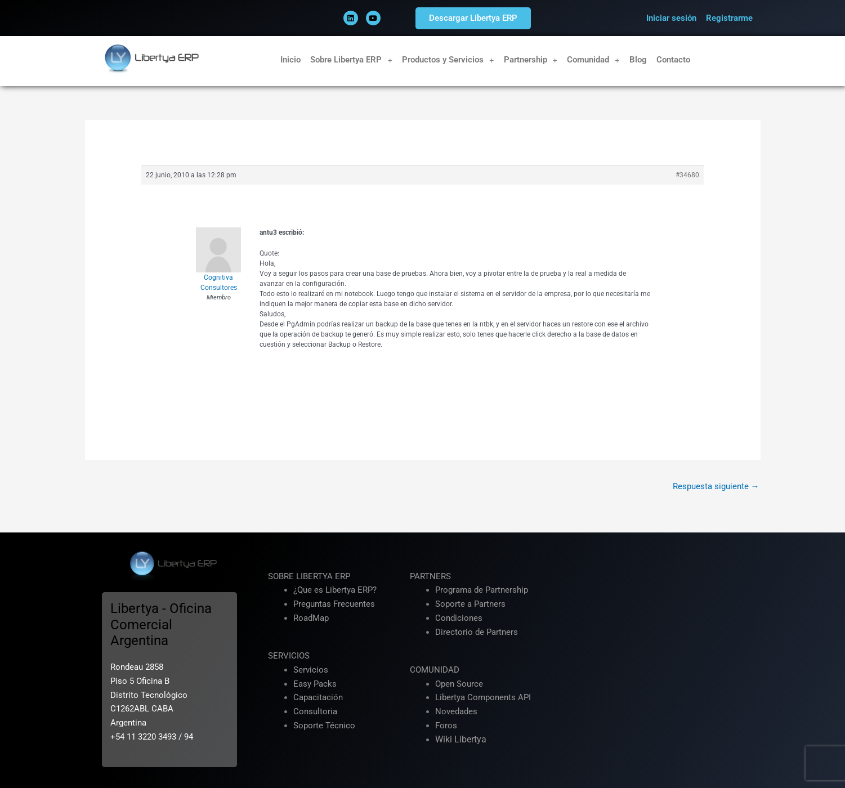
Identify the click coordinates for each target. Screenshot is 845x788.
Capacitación (318, 697)
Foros (446, 725)
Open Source (459, 684)
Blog (638, 60)
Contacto (673, 60)
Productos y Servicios (448, 60)
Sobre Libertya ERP (351, 60)
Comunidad (593, 60)
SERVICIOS (289, 656)
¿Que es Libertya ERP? (335, 590)
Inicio (290, 60)
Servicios (310, 670)
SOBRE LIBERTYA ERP (309, 576)
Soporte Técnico (324, 725)
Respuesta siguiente (716, 486)
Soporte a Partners (470, 604)
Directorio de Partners (476, 632)
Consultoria (315, 711)
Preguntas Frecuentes (334, 604)
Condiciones (458, 618)
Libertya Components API (483, 697)
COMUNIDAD (434, 670)
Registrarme (729, 18)
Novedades (456, 711)
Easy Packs (315, 684)
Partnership (531, 60)
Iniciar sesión (671, 18)
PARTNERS (430, 576)
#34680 (687, 175)
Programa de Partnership (481, 590)
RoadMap (311, 618)
